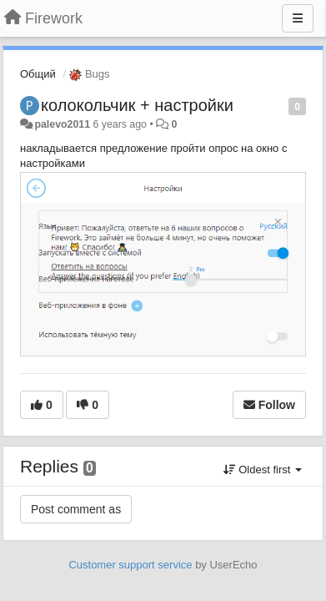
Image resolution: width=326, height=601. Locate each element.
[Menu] (297, 18)
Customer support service (130, 564)
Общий (38, 74)
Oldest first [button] (262, 469)
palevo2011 (62, 124)
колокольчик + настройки (137, 105)
